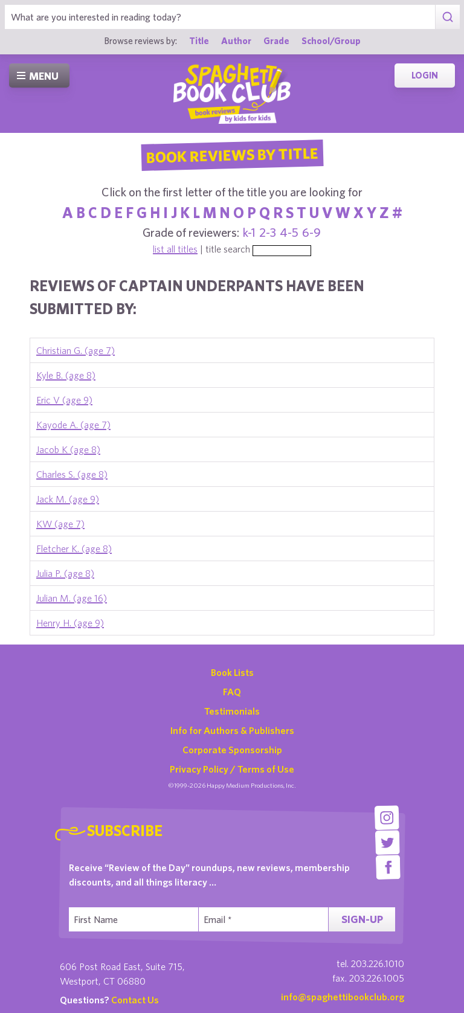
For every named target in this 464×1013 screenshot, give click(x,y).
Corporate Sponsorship (232, 749)
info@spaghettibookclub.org (342, 996)
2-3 (267, 232)
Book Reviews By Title (232, 155)
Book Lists (232, 672)
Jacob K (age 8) (68, 449)
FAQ (232, 691)
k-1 (249, 232)
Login (424, 75)
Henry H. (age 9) (70, 622)
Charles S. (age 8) (72, 474)
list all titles (175, 248)
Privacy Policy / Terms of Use (232, 769)
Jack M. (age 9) (67, 499)
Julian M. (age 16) (71, 598)
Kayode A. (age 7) (73, 424)
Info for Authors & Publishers (232, 730)
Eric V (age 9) (64, 399)
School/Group (331, 40)
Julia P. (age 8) (65, 573)
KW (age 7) (60, 523)
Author (236, 40)
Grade (276, 40)
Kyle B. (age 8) (65, 375)
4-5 (289, 232)
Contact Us (135, 999)
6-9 (311, 232)
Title (199, 40)
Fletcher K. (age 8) (74, 548)
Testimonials (232, 711)
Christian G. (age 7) (75, 350)
